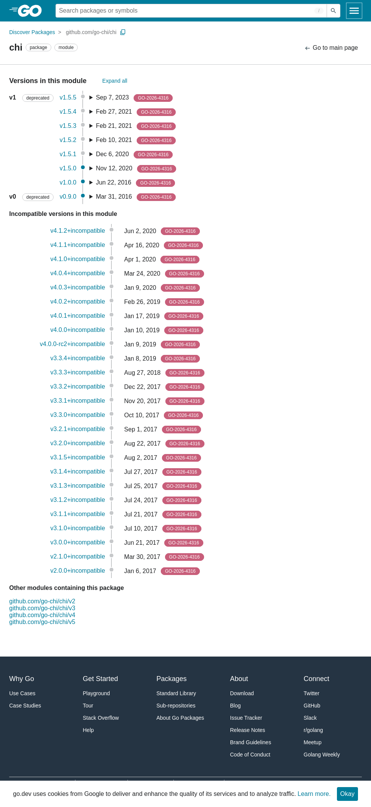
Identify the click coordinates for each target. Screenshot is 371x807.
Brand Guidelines (250, 742)
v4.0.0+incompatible (78, 330)
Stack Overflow (101, 718)
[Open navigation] (354, 10)
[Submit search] (333, 11)
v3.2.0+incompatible (78, 443)
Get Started (100, 679)
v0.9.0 (68, 196)
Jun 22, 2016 (135, 183)
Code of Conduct (250, 754)
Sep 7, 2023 (134, 98)
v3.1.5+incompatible (78, 457)
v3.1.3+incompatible (78, 485)
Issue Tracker (246, 718)
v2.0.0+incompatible (78, 570)
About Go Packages (180, 718)
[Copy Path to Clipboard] (122, 32)
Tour (88, 705)
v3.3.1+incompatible (78, 400)
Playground (96, 693)
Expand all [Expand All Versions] (114, 81)
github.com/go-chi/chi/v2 (42, 601)
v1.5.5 (68, 97)
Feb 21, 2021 (136, 126)
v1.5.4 (68, 111)
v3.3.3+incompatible (78, 372)
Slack (310, 718)
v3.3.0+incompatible (78, 415)
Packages (172, 679)
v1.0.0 (68, 182)
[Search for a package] (191, 11)
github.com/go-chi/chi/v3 (42, 608)
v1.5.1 (68, 154)
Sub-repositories (176, 705)
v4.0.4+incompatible (78, 273)
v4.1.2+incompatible (78, 230)
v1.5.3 (68, 126)
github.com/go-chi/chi (91, 32)
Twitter (311, 693)
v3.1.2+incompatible (78, 500)
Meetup (313, 742)
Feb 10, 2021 (136, 140)
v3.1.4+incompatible (78, 471)
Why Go (21, 679)
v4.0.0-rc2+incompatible (72, 344)
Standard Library (176, 693)
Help (88, 730)
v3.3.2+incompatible (78, 386)
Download (242, 693)
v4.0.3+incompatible (78, 287)
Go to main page (331, 48)
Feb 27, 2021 (136, 112)
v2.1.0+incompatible (78, 556)
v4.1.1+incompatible (78, 245)
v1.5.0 (68, 168)
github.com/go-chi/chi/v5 (42, 622)
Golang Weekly (322, 754)
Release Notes (247, 730)
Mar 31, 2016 (136, 197)
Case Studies (25, 705)
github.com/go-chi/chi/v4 (42, 615)
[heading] (32, 11)
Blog (235, 705)
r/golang (313, 730)
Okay (347, 794)
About (239, 679)
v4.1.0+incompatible (78, 259)
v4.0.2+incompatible (78, 301)
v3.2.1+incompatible (78, 429)
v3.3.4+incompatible (78, 358)
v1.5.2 (68, 140)
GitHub (312, 705)
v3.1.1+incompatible (78, 514)
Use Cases (22, 693)
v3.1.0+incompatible (78, 528)
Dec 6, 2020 (134, 154)
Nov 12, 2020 (136, 169)
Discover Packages (32, 32)
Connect (316, 679)
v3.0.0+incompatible (78, 542)
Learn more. (313, 794)
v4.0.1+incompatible (78, 315)
